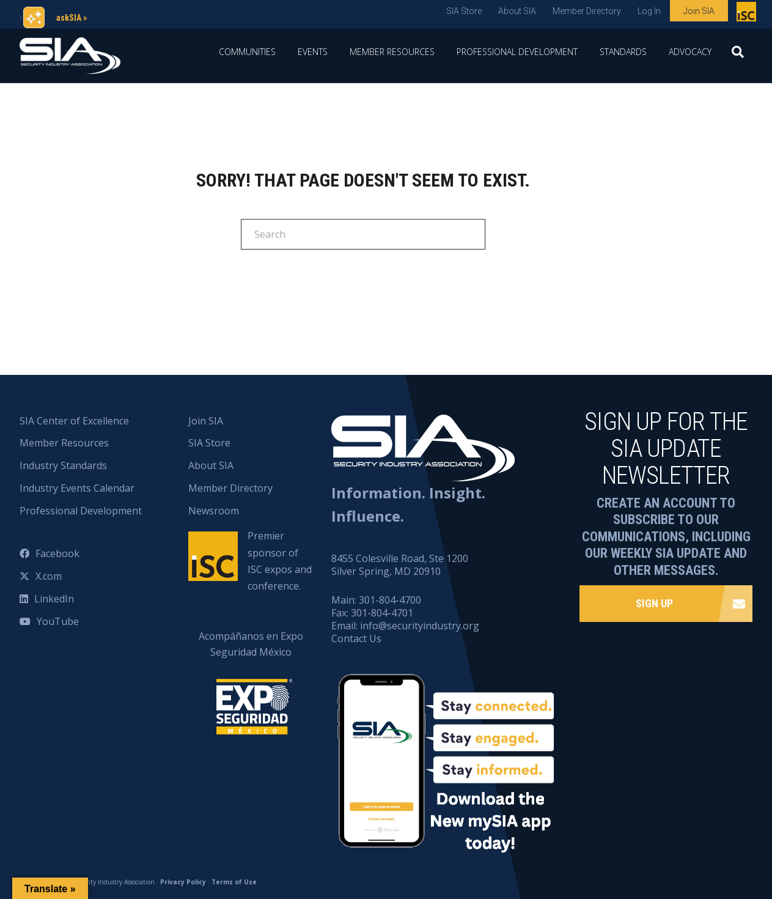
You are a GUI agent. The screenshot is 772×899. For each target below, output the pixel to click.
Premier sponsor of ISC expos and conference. (280, 561)
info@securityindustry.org (419, 625)
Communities (247, 51)
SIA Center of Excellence (74, 420)
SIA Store (464, 11)
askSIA (68, 18)
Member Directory (587, 11)
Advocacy (690, 51)
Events (313, 51)
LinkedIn (54, 598)
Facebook (57, 553)
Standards (623, 51)
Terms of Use (234, 882)
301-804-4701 (382, 613)
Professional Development (517, 51)
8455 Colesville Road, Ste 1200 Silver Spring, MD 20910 (399, 565)
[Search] (737, 55)
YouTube (58, 621)
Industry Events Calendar (77, 488)
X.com (48, 576)
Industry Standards (63, 465)
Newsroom (213, 510)
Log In (649, 11)
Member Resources (392, 51)
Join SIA (699, 11)
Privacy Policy (183, 882)
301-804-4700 (390, 600)
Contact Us (356, 638)
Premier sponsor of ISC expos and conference (748, 14)
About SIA (517, 11)
